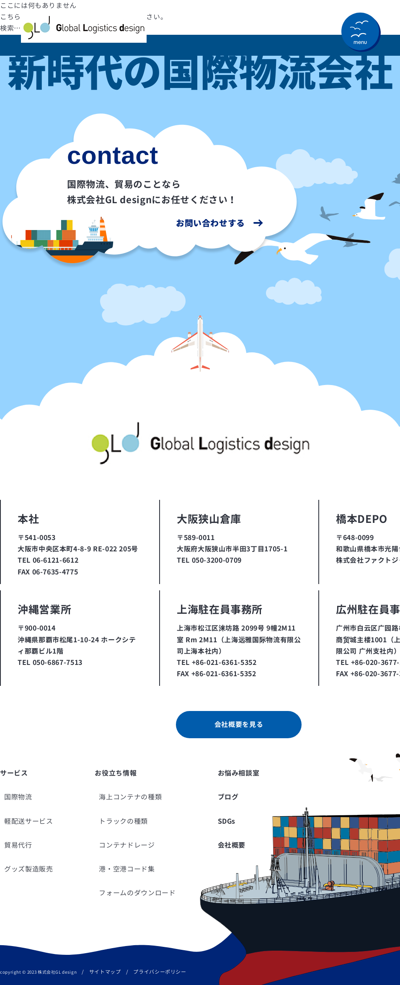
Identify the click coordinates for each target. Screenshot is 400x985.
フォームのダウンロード (137, 892)
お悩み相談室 (239, 773)
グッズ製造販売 (28, 869)
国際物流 (18, 796)
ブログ (228, 796)
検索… (10, 28)
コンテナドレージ (127, 845)
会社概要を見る (238, 724)
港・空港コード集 (127, 869)
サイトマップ (105, 971)
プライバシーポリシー (159, 971)
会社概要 (232, 845)
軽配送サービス (28, 821)
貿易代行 (18, 845)
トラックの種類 (123, 821)
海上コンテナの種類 (130, 796)
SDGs (227, 821)
